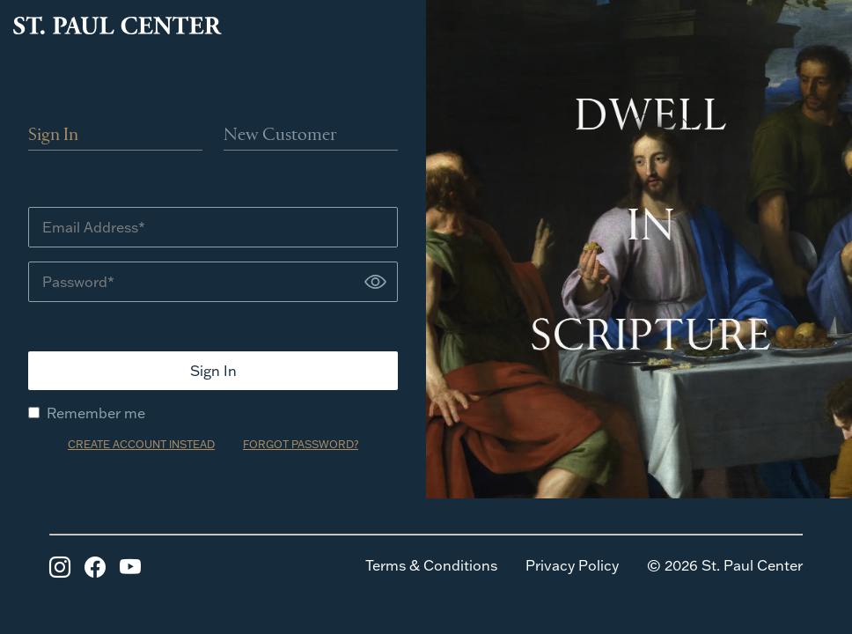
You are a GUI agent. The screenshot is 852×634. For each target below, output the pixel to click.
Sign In (53, 135)
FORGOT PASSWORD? (300, 444)
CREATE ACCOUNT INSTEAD (141, 444)
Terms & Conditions (431, 565)
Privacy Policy (572, 565)
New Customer (280, 135)
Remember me (86, 413)
